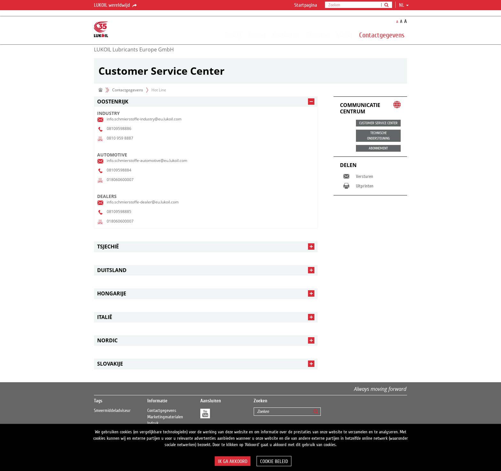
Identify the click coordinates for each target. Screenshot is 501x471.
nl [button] (404, 5)
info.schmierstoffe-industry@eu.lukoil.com (144, 119)
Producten (286, 35)
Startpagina (305, 5)
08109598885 (119, 211)
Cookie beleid (274, 461)
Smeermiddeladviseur (112, 410)
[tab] (205, 102)
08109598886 (119, 128)
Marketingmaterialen (165, 417)
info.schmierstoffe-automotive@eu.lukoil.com (147, 160)
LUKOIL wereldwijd (116, 5)
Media (344, 35)
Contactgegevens (382, 35)
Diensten (317, 35)
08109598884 (119, 170)
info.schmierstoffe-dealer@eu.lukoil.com (143, 202)
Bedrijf (233, 35)
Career (257, 35)
